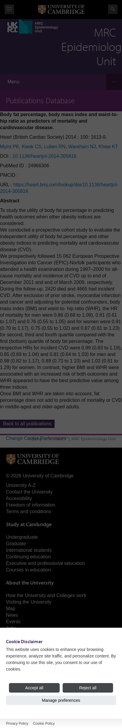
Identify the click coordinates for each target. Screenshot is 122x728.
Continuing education (28, 556)
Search (113, 9)
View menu (9, 9)
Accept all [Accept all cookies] (34, 687)
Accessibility (19, 498)
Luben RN (55, 146)
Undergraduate (22, 537)
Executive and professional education (45, 563)
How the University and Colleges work (46, 595)
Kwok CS (31, 146)
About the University (30, 582)
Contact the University (29, 491)
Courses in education (28, 569)
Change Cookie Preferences (36, 438)
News (12, 615)
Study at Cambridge (29, 524)
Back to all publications (27, 423)
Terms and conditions (28, 511)
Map (10, 608)
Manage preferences (61, 700)
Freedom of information (30, 504)
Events (13, 621)
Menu (13, 81)
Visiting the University (29, 601)
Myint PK (9, 146)
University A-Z (21, 485)
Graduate (16, 543)
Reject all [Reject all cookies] (87, 687)
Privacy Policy (17, 723)
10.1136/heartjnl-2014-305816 (44, 156)
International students (29, 550)
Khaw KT (108, 146)
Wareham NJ (82, 146)
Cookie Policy (44, 723)
